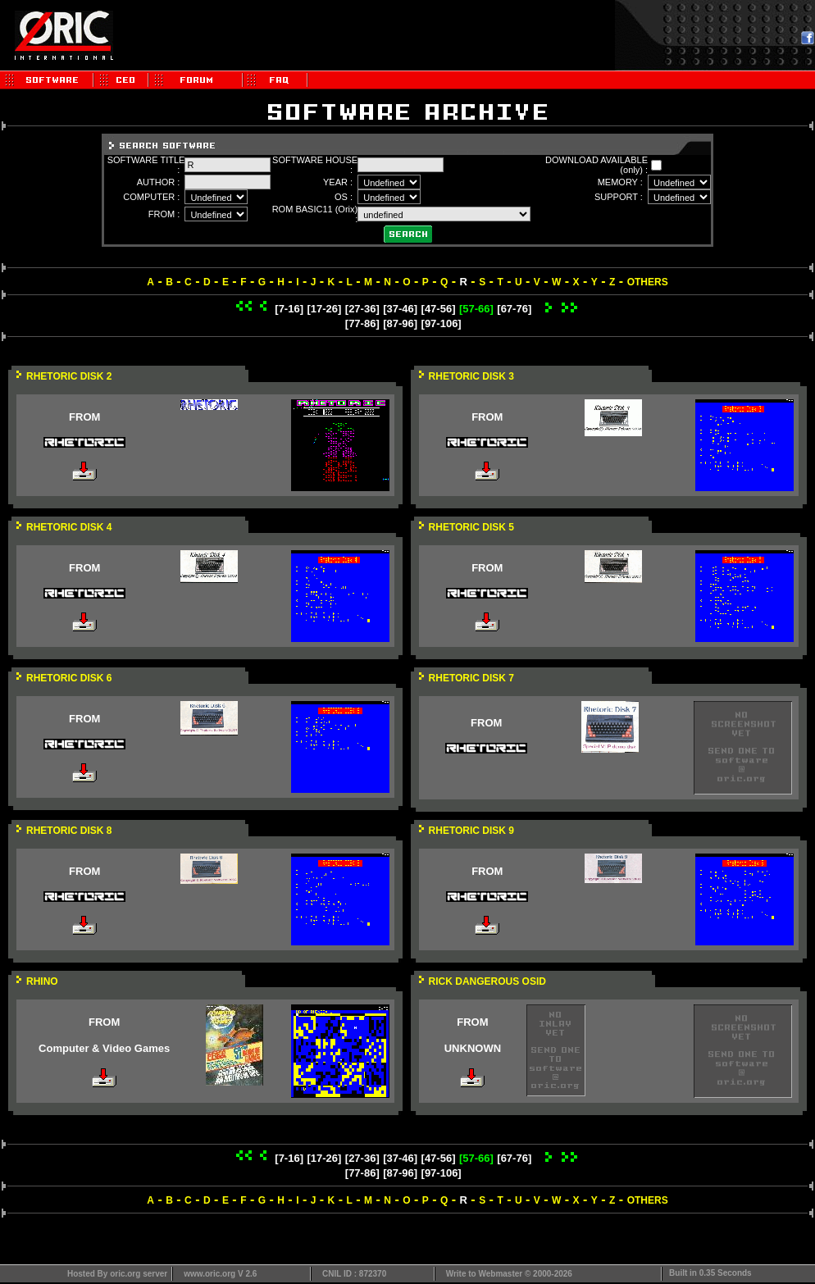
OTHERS (647, 282)
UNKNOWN (472, 1048)
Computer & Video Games (104, 1048)
